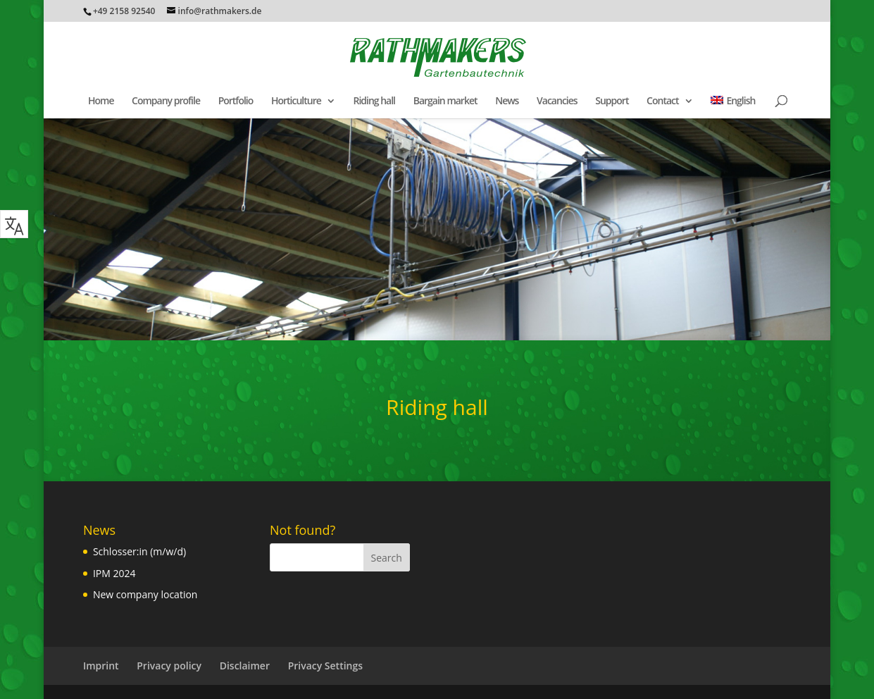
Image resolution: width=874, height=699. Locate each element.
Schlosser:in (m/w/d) (139, 551)
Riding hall (374, 101)
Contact (662, 101)
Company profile (166, 101)
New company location (145, 594)
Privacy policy (169, 665)
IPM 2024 (114, 573)
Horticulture (296, 101)
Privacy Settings (325, 665)
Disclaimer (245, 665)
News (506, 101)
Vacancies (557, 101)
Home (101, 101)
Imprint (101, 665)
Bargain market (445, 101)
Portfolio (236, 101)
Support (611, 101)
